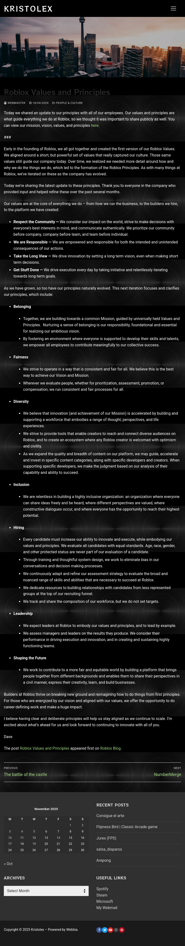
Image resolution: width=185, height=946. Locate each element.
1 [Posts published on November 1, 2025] (70, 825)
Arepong (103, 860)
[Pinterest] (122, 930)
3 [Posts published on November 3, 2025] (10, 831)
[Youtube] (110, 930)
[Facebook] (99, 930)
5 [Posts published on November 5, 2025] (34, 831)
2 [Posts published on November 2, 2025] (82, 825)
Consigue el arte (110, 815)
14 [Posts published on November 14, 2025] (58, 837)
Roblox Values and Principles (44, 748)
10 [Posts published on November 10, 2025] (10, 837)
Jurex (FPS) (106, 838)
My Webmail (106, 907)
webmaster (14, 103)
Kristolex (28, 8)
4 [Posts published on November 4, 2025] (22, 831)
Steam (101, 895)
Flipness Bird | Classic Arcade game (127, 827)
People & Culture (67, 103)
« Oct (8, 863)
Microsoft (104, 901)
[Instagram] (116, 930)
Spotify (102, 889)
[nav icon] (173, 8)
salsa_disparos (109, 849)
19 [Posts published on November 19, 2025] (34, 844)
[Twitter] (104, 930)
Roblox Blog (110, 748)
